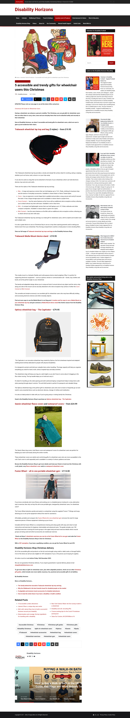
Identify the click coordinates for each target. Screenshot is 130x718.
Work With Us (87, 23)
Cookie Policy (111, 714)
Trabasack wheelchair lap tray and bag (32, 129)
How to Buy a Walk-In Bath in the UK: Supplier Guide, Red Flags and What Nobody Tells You (62, 685)
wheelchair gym (50, 636)
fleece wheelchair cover (33, 466)
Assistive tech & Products (62, 18)
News (17, 18)
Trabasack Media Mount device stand (31, 236)
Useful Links (77, 23)
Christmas (41, 625)
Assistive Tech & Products (27, 77)
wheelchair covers (71, 632)
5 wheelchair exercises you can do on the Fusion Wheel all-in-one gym (46, 536)
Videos (34, 23)
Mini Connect (22, 211)
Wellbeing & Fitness (34, 18)
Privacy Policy (103, 714)
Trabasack (23, 632)
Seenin (68, 628)
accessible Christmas (26, 625)
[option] (26, 698)
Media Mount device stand (50, 302)
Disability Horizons (22, 94)
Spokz (77, 628)
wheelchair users (64, 636)
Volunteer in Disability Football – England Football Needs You (107, 78)
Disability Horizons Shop (23, 23)
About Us (41, 23)
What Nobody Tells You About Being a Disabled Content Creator (106, 207)
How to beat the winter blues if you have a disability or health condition (39, 594)
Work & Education (94, 18)
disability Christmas (24, 628)
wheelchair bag (56, 632)
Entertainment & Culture (79, 18)
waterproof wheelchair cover (54, 466)
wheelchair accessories (38, 632)
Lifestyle (24, 18)
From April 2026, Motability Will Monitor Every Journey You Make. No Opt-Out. (107, 155)
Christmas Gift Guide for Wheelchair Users (27, 108)
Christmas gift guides (56, 625)
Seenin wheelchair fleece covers (29, 404)
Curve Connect (22, 201)
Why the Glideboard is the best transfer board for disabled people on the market (42, 588)
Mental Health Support (64, 23)
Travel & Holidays (48, 18)
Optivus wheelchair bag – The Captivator (33, 310)
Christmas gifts (72, 625)
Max (19, 191)
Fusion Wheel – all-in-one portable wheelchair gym (37, 471)
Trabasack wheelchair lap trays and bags (40, 231)
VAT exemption (23, 543)
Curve (19, 196)
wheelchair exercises (33, 636)
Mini (19, 206)
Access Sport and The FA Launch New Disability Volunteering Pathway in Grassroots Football (49, 1)
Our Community (51, 23)
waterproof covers (56, 404)
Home (17, 77)
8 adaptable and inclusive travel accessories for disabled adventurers (39, 591)
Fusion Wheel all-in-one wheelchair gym (50, 518)
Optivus (59, 628)
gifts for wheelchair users (43, 628)
